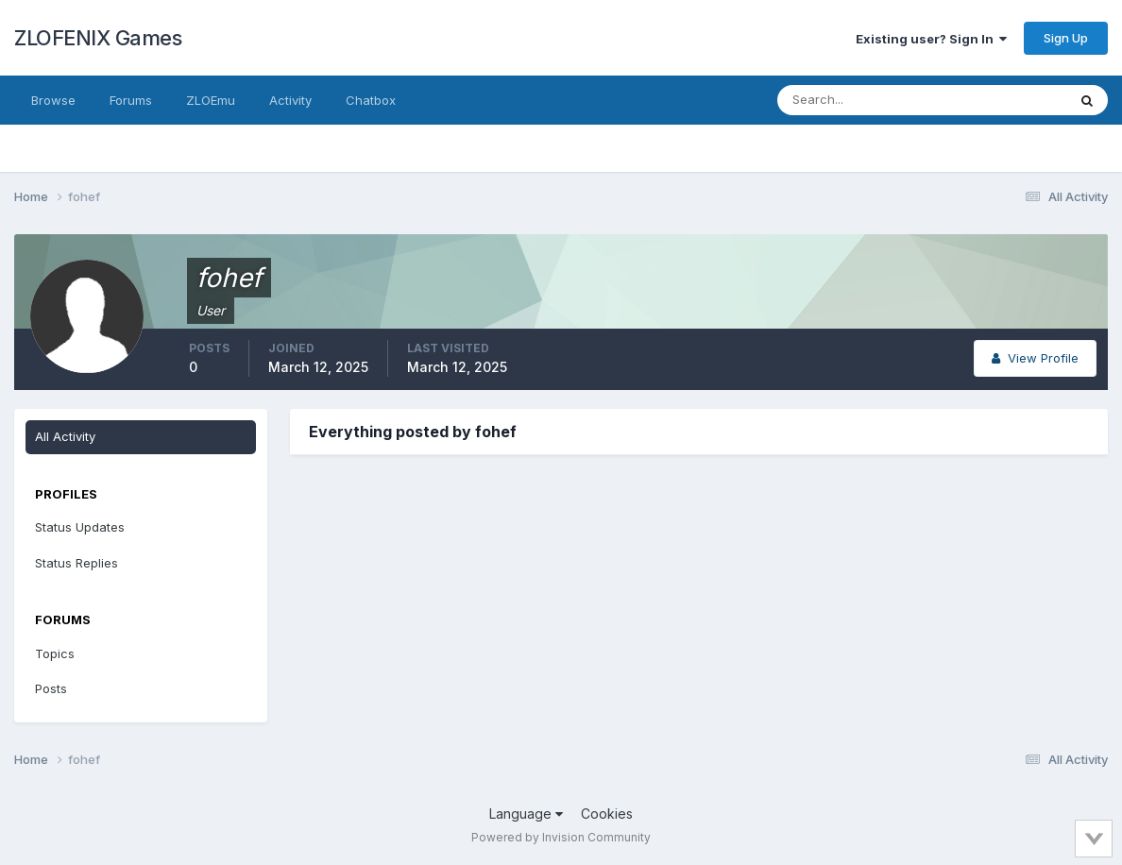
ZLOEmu (210, 100)
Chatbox (371, 100)
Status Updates (80, 526)
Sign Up (1066, 37)
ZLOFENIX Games (97, 37)
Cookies (607, 814)
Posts (51, 688)
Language (526, 814)
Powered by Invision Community (561, 837)
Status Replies (76, 562)
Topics (55, 653)
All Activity (65, 436)
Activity (290, 100)
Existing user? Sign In (931, 38)
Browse (53, 100)
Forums (131, 100)
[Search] (860, 100)
